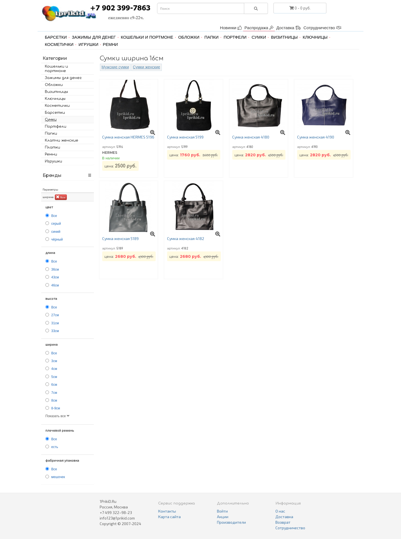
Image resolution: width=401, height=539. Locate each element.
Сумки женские (146, 67)
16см (60, 197)
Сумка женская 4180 (250, 137)
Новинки (231, 27)
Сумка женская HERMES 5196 (128, 137)
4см (54, 369)
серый (56, 224)
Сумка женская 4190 (315, 137)
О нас (280, 511)
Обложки (188, 37)
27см (55, 315)
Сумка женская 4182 (185, 238)
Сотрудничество (322, 27)
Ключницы (315, 37)
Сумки (258, 37)
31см (55, 323)
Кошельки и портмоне (147, 37)
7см (54, 393)
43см (55, 277)
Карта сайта (169, 516)
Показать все (57, 416)
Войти (222, 511)
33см (55, 331)
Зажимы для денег (94, 37)
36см (55, 269)
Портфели (235, 37)
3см (54, 361)
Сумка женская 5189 (120, 238)
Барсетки (56, 37)
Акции (222, 516)
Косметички (59, 44)
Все (54, 216)
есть (54, 447)
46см (55, 285)
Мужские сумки (115, 67)
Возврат (282, 522)
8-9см (55, 408)
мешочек (58, 477)
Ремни (110, 44)
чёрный (57, 239)
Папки (211, 37)
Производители (231, 522)
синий (55, 232)
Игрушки (88, 44)
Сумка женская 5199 (185, 137)
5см (54, 377)
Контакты (167, 511)
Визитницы (284, 37)
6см (54, 385)
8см (54, 400)
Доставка (288, 27)
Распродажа (258, 27)
